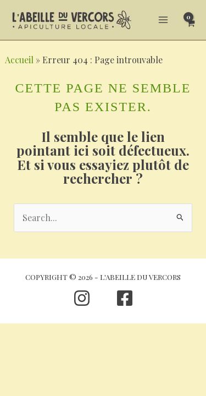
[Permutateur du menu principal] (163, 19)
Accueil (19, 59)
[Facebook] (124, 298)
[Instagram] (82, 298)
